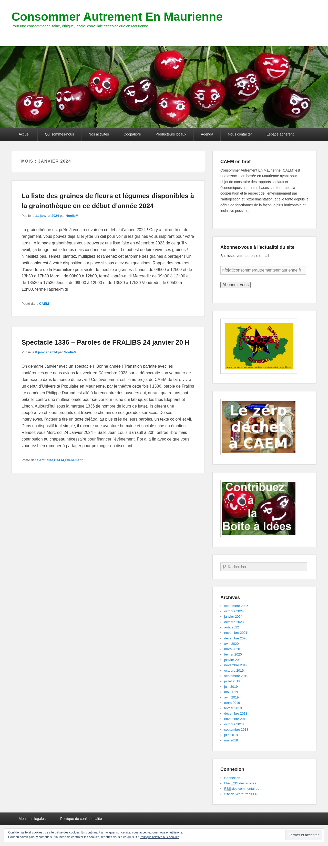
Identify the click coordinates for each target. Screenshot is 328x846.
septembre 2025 (236, 606)
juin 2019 (231, 687)
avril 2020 (231, 644)
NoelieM (72, 216)
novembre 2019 (235, 665)
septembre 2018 (236, 729)
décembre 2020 (235, 638)
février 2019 (233, 708)
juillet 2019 (232, 681)
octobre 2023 (234, 622)
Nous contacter (240, 134)
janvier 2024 (233, 616)
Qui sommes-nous (59, 134)
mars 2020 (232, 649)
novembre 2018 (235, 719)
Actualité (46, 460)
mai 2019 (231, 692)
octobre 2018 (234, 724)
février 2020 (233, 654)
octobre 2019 (234, 670)
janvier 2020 (233, 660)
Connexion (232, 778)
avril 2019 (231, 697)
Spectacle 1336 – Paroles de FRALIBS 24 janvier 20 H (106, 342)
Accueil (24, 134)
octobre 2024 (234, 611)
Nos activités (99, 134)
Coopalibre (132, 134)
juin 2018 (231, 735)
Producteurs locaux (171, 134)
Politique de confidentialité (81, 819)
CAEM (44, 304)
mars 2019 (232, 703)
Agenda (207, 134)
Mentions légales (32, 819)
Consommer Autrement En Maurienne (117, 16)
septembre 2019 (236, 676)
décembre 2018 (235, 713)
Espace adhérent (280, 134)
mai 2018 (231, 740)
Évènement (74, 460)
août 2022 (231, 627)
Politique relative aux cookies (159, 837)
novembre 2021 (235, 633)
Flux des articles (240, 783)
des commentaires (241, 789)
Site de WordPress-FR (241, 794)
